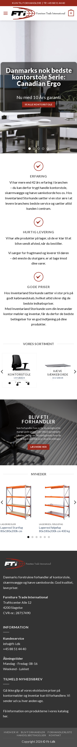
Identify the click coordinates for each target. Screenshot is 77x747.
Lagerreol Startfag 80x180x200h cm (11, 529)
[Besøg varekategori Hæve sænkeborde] (57, 370)
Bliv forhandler (33, 732)
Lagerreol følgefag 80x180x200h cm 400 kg (54, 529)
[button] (5, 13)
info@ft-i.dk (11, 644)
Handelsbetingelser (31, 735)
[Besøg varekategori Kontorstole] (19, 370)
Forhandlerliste (60, 732)
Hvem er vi (11, 732)
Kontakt (55, 735)
